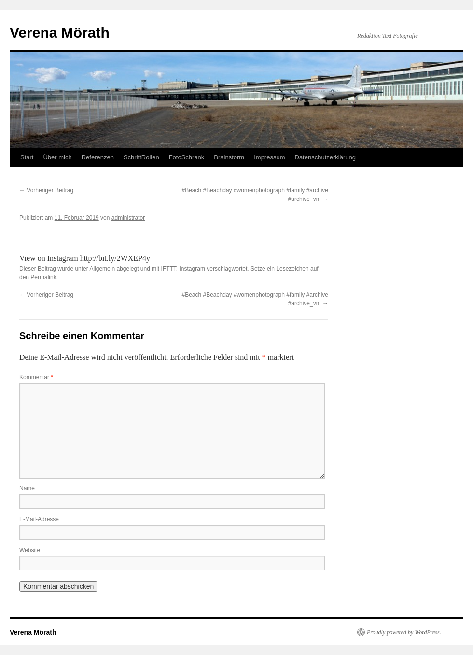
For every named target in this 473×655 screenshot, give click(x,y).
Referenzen (98, 157)
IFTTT (168, 268)
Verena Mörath (60, 33)
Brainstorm (229, 157)
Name (27, 488)
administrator (128, 217)
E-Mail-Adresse (39, 519)
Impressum (269, 157)
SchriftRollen (141, 157)
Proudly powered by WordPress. (404, 632)
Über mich (57, 157)
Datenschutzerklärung (325, 157)
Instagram (192, 268)
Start (26, 157)
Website (29, 550)
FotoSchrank (187, 157)
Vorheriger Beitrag (46, 190)
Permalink (43, 277)
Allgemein (102, 268)
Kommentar (36, 377)
